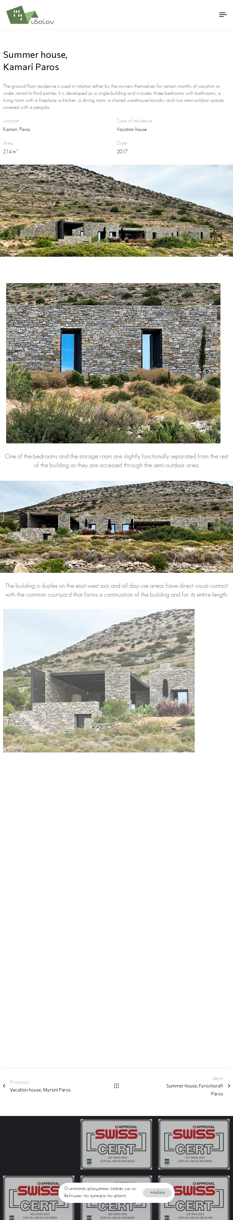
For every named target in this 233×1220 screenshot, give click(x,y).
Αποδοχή (157, 1192)
